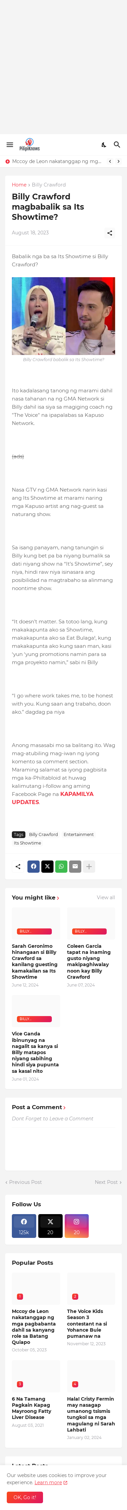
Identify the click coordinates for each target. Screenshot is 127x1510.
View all (106, 897)
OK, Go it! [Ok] (25, 1497)
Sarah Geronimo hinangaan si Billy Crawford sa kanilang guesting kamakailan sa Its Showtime (35, 961)
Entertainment (79, 834)
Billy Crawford (49, 185)
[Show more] (89, 866)
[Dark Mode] (104, 144)
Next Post (106, 1182)
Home (19, 185)
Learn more (48, 1482)
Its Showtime (27, 843)
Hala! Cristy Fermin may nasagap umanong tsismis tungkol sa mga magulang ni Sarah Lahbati (91, 1414)
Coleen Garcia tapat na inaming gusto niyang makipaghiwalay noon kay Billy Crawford (89, 961)
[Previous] (110, 161)
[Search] (118, 144)
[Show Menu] (9, 144)
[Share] (109, 233)
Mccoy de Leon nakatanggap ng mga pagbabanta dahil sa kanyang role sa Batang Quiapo (57, 161)
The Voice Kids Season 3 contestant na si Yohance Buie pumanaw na (87, 1323)
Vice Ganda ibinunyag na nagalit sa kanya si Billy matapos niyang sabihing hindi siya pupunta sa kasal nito (35, 1052)
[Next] (118, 161)
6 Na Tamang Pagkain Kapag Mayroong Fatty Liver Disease (31, 1408)
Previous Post (25, 1182)
